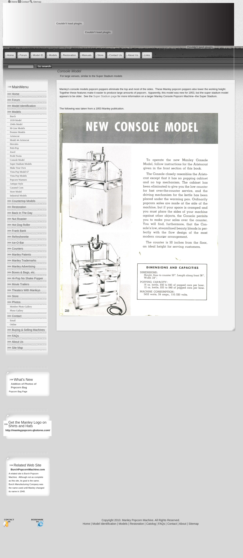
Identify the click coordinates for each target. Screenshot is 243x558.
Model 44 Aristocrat (19, 140)
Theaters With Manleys (26, 290)
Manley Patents (21, 254)
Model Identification (24, 105)
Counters (17, 248)
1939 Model (15, 120)
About (182, 523)
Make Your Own (18, 168)
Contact (25, 2)
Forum (16, 99)
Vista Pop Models (18, 175)
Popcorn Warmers (18, 179)
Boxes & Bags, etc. (23, 272)
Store (15, 296)
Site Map (17, 347)
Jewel (12, 152)
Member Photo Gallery (21, 306)
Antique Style (16, 183)
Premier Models (17, 132)
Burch (13, 116)
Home (14, 2)
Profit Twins (16, 156)
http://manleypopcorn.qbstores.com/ (27, 430)
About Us (17, 341)
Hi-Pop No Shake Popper (27, 278)
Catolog (151, 523)
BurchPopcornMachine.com (28, 469)
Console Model (17, 160)
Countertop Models (23, 201)
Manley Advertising (23, 266)
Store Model (16, 191)
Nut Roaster (19, 218)
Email (13, 320)
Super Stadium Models (21, 164)
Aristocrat (14, 136)
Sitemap (37, 2)
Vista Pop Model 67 (19, 171)
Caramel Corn (16, 187)
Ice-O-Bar (18, 242)
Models (16, 111)
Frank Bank (19, 230)
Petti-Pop (14, 148)
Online (13, 324)
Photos (16, 302)
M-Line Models (17, 128)
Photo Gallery (16, 310)
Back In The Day (22, 212)
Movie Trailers (20, 284)
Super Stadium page (105, 96)
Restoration (19, 207)
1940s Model (16, 124)
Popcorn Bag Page (18, 391)
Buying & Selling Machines (28, 329)
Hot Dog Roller (21, 224)
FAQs (15, 335)
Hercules (14, 144)
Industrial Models (18, 195)
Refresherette (20, 236)
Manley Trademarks (24, 260)
